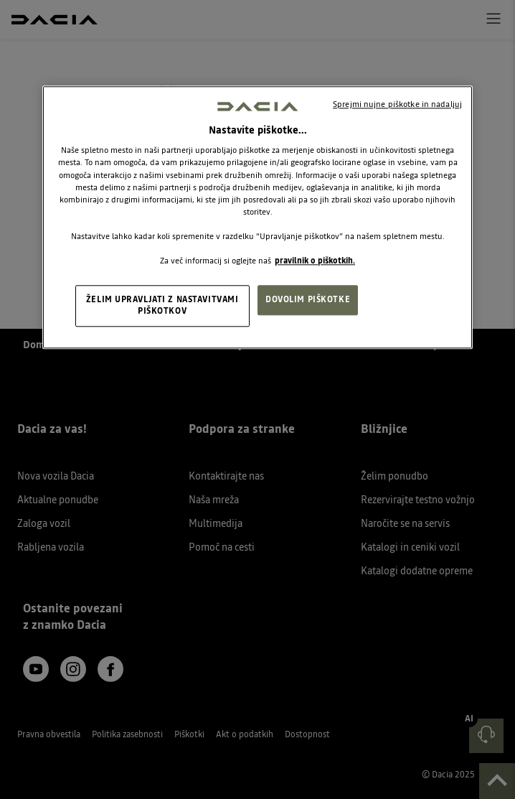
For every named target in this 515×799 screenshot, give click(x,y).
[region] (257, 217)
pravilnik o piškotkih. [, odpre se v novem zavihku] (315, 260)
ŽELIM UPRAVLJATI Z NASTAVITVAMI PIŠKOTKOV (162, 305)
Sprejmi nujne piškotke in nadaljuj (397, 104)
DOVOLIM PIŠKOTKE (307, 299)
